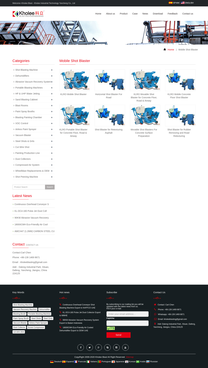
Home (98, 13)
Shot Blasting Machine (26, 70)
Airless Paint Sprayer (25, 129)
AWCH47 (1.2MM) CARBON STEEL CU (35, 231)
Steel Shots (36, 318)
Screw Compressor (36, 327)
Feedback (172, 13)
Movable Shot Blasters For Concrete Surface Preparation (144, 132)
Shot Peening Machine (26, 176)
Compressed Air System (27, 165)
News (145, 13)
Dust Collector (19, 327)
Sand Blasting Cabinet (26, 99)
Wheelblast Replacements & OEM (32, 171)
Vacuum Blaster (23, 135)
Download (158, 13)
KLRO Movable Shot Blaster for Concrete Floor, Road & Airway (144, 97)
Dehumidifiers (22, 75)
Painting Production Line (27, 153)
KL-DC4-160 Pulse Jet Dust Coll (31, 211)
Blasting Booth (19, 314)
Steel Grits (48, 318)
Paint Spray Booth (21, 318)
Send (118, 334)
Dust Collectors (23, 159)
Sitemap (130, 357)
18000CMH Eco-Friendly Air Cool (31, 224)
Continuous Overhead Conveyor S (32, 204)
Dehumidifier (44, 309)
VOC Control (21, 123)
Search (50, 187)
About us (110, 13)
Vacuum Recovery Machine (25, 309)
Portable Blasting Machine (39, 314)
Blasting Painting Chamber (28, 117)
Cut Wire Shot (22, 147)
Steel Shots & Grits (24, 141)
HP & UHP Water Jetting (27, 93)
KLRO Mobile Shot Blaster (73, 94)
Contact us (187, 13)
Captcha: (110, 318)
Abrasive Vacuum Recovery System (33, 81)
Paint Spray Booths (25, 111)
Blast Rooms (21, 105)
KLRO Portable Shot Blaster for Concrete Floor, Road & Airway (73, 132)
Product (124, 13)
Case (135, 13)
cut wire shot (18, 332)
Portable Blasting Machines (29, 87)
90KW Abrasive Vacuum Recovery (32, 217)
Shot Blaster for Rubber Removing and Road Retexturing (179, 132)
